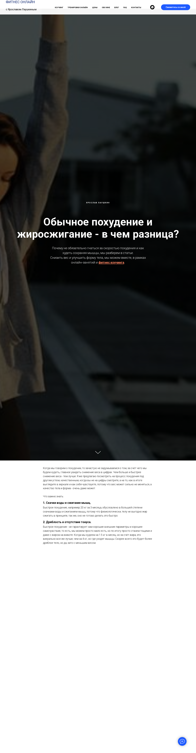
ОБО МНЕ (106, 8)
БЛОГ (116, 8)
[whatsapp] (152, 7)
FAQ (125, 8)
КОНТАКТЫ (136, 8)
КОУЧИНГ (59, 8)
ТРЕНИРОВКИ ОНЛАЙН (78, 8)
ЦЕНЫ (94, 8)
